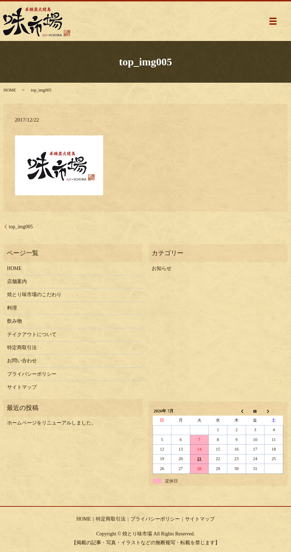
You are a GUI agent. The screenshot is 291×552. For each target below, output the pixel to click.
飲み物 (14, 321)
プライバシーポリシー (32, 374)
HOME (10, 90)
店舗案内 (17, 281)
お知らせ (161, 268)
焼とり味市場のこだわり (34, 294)
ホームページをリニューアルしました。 (51, 422)
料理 (12, 308)
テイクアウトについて (32, 334)
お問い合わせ (22, 360)
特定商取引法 (22, 347)
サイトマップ (22, 387)
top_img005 (21, 226)
